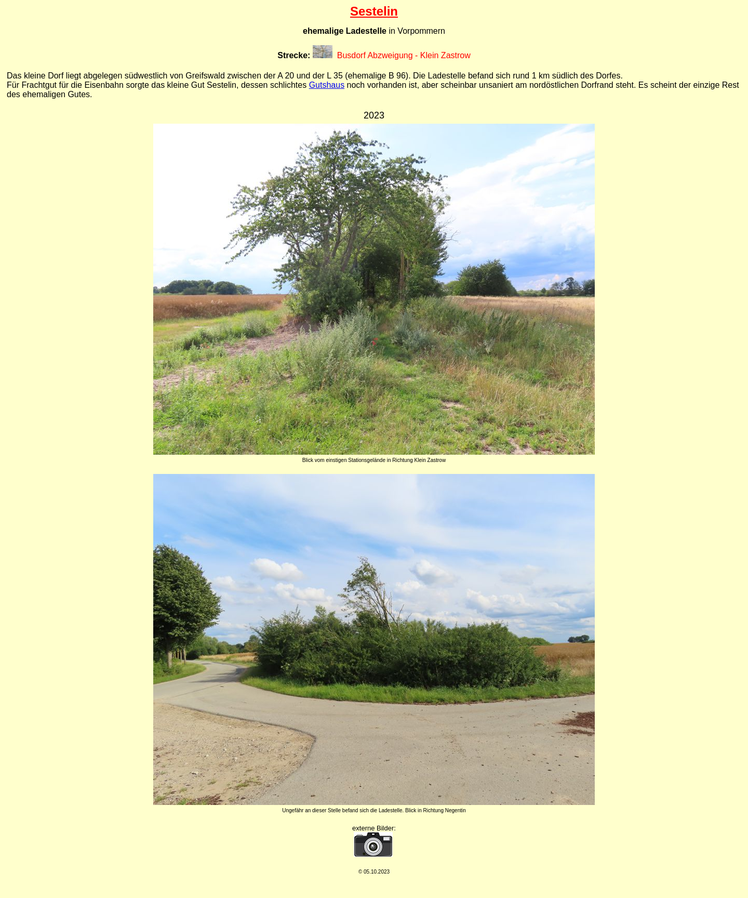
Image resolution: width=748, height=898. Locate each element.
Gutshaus (326, 85)
